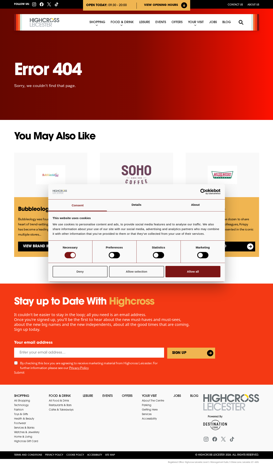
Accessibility (94, 455)
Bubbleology (35, 209)
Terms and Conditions (28, 455)
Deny (80, 271)
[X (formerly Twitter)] (49, 4)
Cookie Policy (75, 455)
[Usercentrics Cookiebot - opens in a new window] (203, 192)
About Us (253, 5)
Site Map (110, 455)
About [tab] (195, 204)
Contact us (235, 5)
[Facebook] (41, 4)
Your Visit (149, 396)
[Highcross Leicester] (44, 22)
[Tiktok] (56, 4)
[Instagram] (34, 4)
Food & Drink (60, 396)
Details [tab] (137, 204)
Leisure (88, 396)
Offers (127, 396)
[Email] (89, 353)
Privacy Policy (79, 368)
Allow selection (136, 271)
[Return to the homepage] (231, 404)
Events (107, 396)
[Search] (241, 22)
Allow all (193, 271)
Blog (194, 396)
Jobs (177, 396)
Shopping (21, 396)
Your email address (33, 343)
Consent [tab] (78, 205)
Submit (19, 372)
